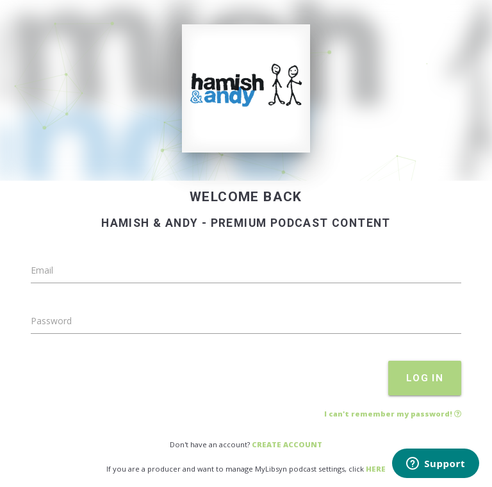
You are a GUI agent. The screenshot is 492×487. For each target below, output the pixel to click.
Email (42, 270)
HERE (376, 469)
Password (51, 321)
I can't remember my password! (392, 413)
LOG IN (424, 378)
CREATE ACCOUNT (287, 444)
